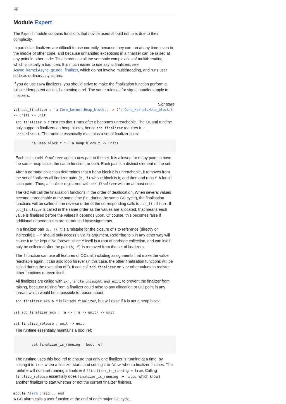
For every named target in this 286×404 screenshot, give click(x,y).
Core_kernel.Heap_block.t (84, 110)
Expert (43, 22)
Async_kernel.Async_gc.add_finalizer (45, 70)
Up (15, 8)
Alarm (33, 393)
